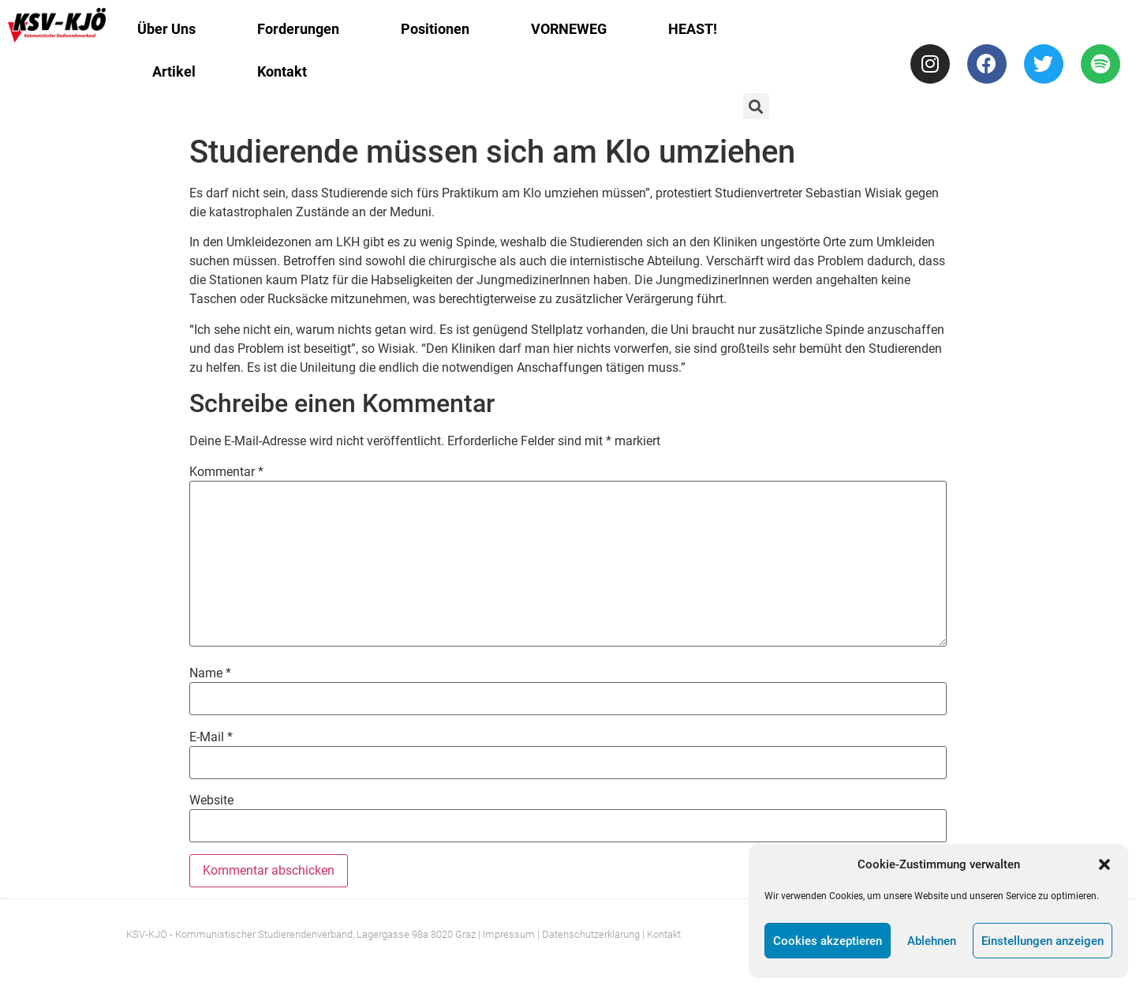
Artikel (174, 71)
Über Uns (166, 29)
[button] (1104, 864)
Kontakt (282, 71)
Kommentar (226, 472)
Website (211, 800)
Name (210, 673)
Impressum (509, 934)
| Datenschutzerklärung (588, 934)
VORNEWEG (569, 29)
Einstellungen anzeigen (1042, 941)
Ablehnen (931, 941)
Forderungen (298, 29)
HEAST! (692, 29)
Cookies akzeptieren (827, 941)
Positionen (435, 29)
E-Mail (211, 737)
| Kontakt (661, 934)
